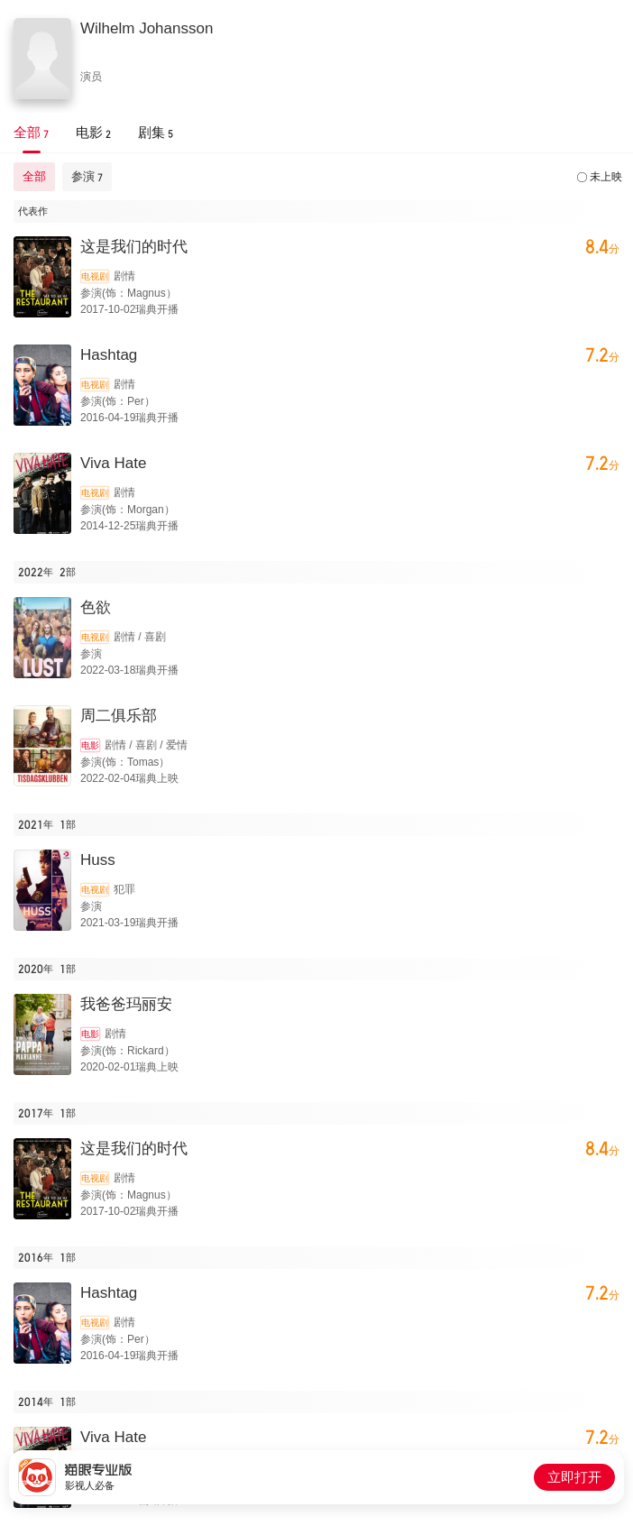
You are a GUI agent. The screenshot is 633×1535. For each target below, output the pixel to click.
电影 (90, 745)
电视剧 (94, 276)
